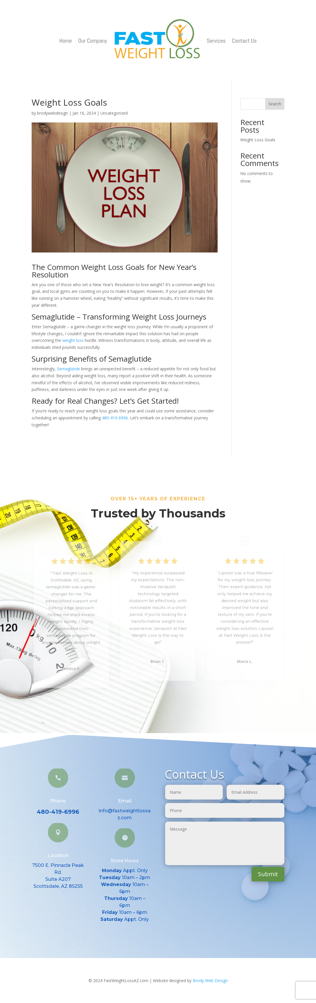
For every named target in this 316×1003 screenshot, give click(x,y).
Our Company (92, 40)
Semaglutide (68, 368)
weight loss (73, 340)
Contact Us (244, 40)
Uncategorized (114, 113)
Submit (268, 874)
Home (65, 40)
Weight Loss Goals (257, 139)
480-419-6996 (115, 418)
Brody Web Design (210, 980)
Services (216, 40)
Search (274, 104)
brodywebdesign (52, 113)
